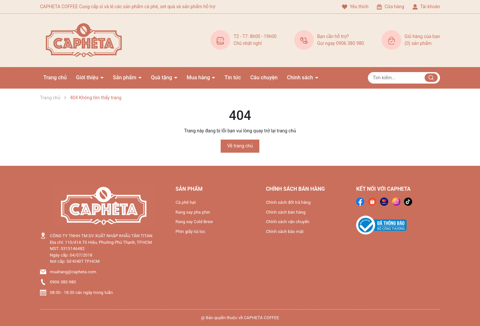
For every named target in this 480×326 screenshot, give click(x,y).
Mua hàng (199, 77)
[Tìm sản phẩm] (404, 78)
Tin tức (233, 77)
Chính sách (300, 77)
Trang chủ (55, 77)
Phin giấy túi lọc (190, 231)
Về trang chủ (240, 145)
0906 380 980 (63, 281)
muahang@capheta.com (73, 271)
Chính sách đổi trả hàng (288, 202)
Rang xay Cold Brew (194, 221)
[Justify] (431, 77)
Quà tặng (162, 77)
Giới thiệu (88, 77)
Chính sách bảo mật (285, 231)
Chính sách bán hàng (286, 212)
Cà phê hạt (185, 202)
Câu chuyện (263, 77)
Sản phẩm (125, 77)
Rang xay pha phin (192, 212)
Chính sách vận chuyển (287, 221)
